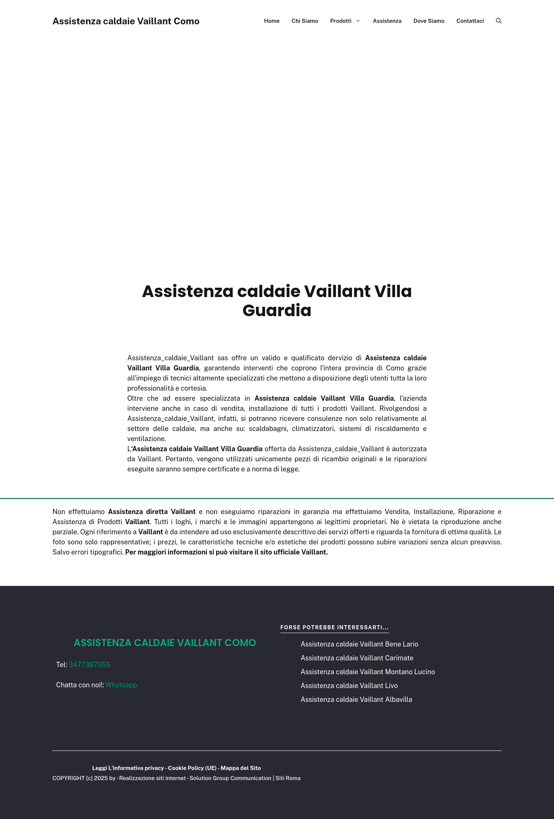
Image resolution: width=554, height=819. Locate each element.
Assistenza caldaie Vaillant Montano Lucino (368, 672)
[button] (496, 21)
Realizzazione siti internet (152, 778)
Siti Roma (288, 778)
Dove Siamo (429, 21)
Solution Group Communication (230, 778)
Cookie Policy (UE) (192, 768)
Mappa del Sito (241, 768)
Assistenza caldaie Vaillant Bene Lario (359, 644)
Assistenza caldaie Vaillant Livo (349, 686)
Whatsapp (121, 685)
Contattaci (470, 21)
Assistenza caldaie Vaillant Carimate (357, 658)
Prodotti (348, 21)
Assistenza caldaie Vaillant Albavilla (356, 699)
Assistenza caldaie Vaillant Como (126, 21)
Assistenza (387, 21)
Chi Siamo (305, 21)
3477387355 (89, 665)
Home (272, 21)
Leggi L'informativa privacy (128, 768)
